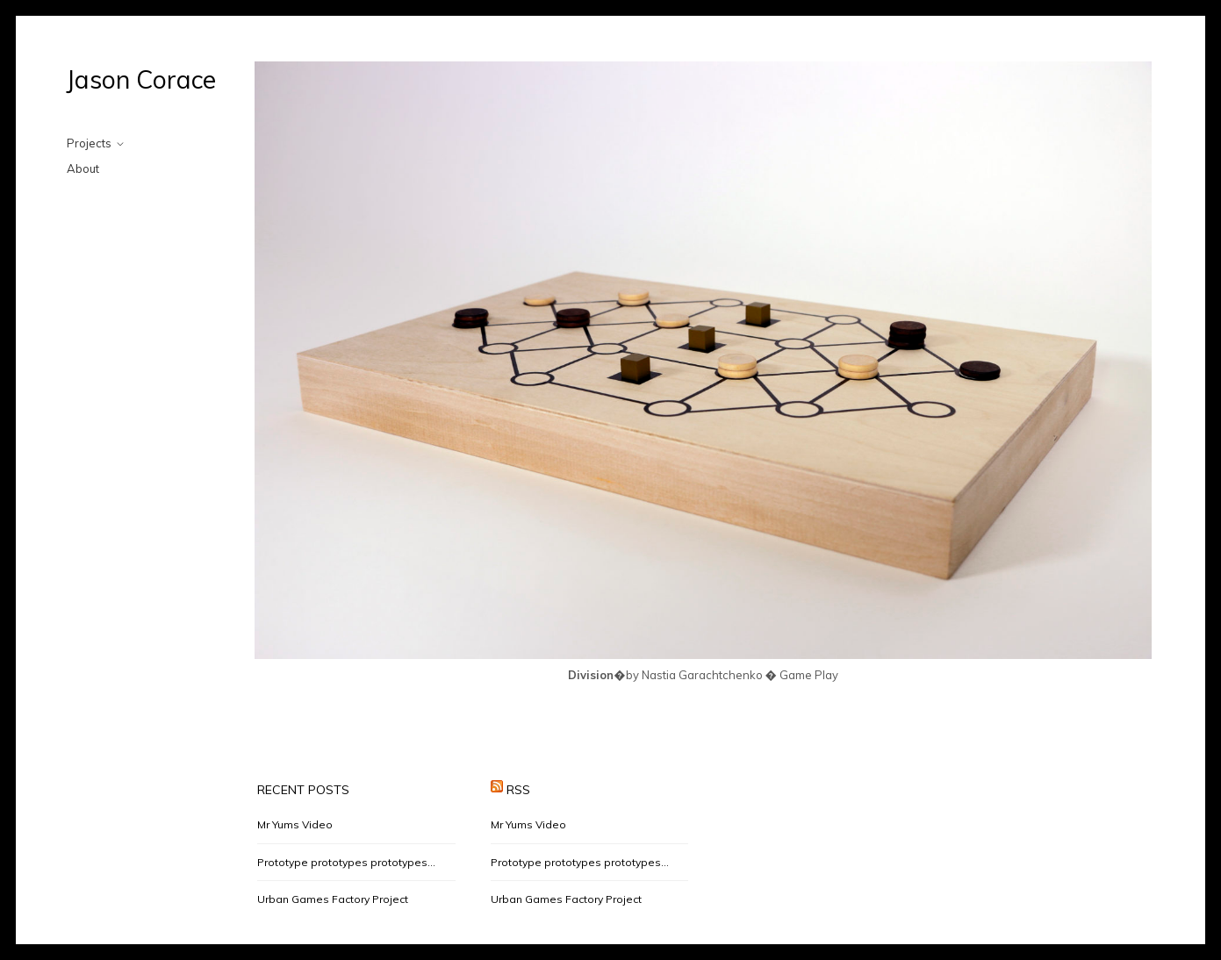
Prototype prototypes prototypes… (346, 862)
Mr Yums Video (295, 824)
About (83, 168)
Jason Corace (141, 79)
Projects (89, 143)
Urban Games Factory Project (332, 899)
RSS (518, 790)
